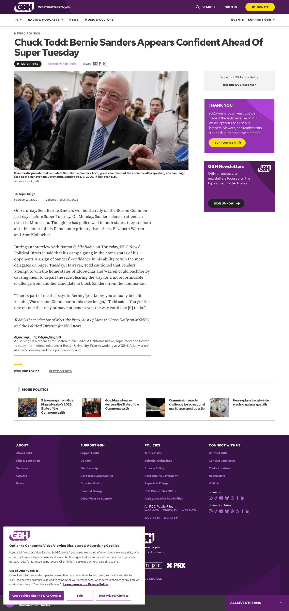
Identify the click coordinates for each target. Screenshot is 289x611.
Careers (21, 476)
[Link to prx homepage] (175, 565)
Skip (80, 595)
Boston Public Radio (62, 64)
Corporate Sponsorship (96, 476)
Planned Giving (91, 491)
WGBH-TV (151, 510)
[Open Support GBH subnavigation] (274, 19)
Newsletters (217, 476)
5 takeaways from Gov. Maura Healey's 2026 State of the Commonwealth (57, 406)
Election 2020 (60, 371)
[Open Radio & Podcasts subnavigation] (62, 19)
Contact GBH (218, 453)
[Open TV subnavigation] (21, 19)
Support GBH (259, 19)
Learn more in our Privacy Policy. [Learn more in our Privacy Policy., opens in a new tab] (85, 584)
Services (22, 468)
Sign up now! (224, 203)
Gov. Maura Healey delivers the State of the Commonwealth (122, 404)
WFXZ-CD (189, 510)
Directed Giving (91, 483)
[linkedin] (243, 497)
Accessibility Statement (161, 476)
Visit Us (214, 483)
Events (237, 19)
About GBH (24, 453)
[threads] (233, 497)
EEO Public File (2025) (160, 491)
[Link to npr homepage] (153, 565)
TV (16, 19)
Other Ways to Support (96, 498)
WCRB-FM (171, 518)
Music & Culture (99, 19)
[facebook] (238, 497)
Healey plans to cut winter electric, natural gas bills (251, 402)
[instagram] (211, 497)
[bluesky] (227, 497)
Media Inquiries (219, 468)
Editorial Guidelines (158, 460)
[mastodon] (233, 511)
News (74, 19)
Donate (260, 7)
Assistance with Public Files (163, 498)
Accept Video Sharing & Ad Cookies (37, 595)
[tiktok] (216, 497)
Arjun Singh (27, 194)
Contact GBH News (222, 460)
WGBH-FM (152, 518)
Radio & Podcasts (44, 19)
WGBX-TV (170, 510)
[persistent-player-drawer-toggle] (257, 603)
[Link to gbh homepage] (24, 7)
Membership (89, 468)
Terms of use (153, 453)
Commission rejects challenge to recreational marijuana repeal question (187, 404)
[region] (74, 565)
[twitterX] (50, 337)
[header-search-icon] (205, 7)
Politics (33, 33)
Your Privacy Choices (113, 595)
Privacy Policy (154, 468)
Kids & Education (28, 460)
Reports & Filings (156, 483)
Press (20, 483)
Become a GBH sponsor (239, 85)
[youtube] (222, 497)
